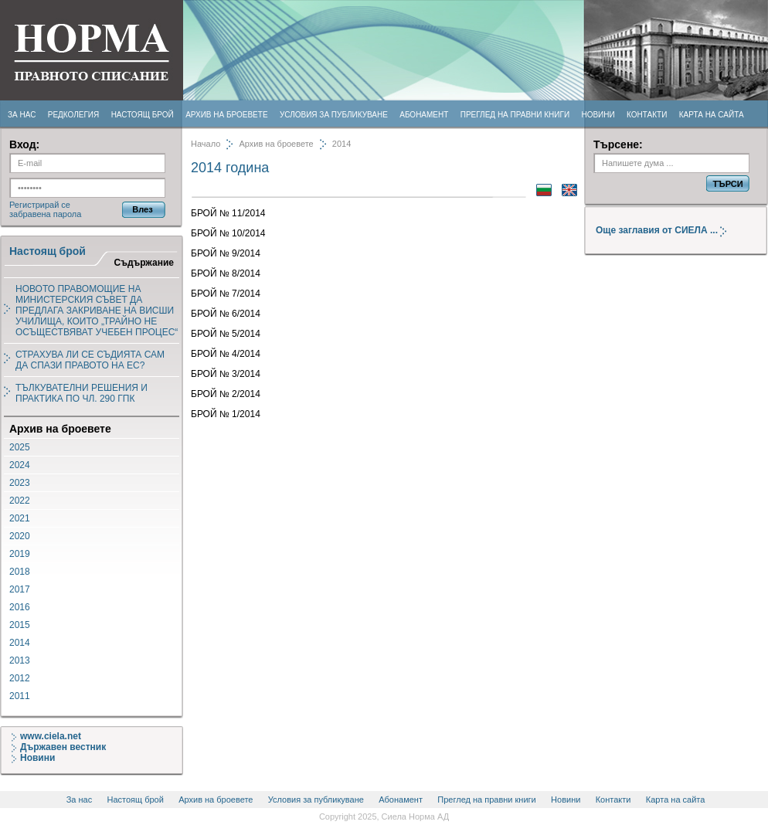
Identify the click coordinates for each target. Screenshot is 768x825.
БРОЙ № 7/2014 (225, 293)
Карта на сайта (711, 114)
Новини (597, 114)
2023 (19, 482)
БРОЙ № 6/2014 (225, 313)
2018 (19, 571)
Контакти (647, 114)
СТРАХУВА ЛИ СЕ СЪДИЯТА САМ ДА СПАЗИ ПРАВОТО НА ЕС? (90, 360)
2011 (19, 696)
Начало (205, 143)
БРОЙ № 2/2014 (225, 394)
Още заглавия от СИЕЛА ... (667, 230)
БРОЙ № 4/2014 (225, 353)
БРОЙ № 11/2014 (228, 213)
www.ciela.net (46, 736)
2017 (19, 589)
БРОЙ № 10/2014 (228, 233)
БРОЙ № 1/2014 (225, 414)
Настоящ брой (142, 114)
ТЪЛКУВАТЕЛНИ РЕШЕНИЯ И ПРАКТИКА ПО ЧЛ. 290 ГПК (81, 393)
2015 (19, 625)
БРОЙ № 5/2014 (225, 333)
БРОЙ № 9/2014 (225, 253)
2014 (19, 642)
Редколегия (74, 114)
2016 (19, 607)
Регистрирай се (39, 204)
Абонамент (423, 114)
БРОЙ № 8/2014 (225, 273)
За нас (22, 114)
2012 (19, 678)
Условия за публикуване (334, 114)
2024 (19, 465)
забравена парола (45, 214)
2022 (19, 500)
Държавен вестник (59, 747)
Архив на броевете (226, 114)
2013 (19, 660)
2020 (19, 536)
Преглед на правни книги (514, 114)
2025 (19, 447)
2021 (19, 518)
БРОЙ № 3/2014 (225, 373)
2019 (19, 553)
